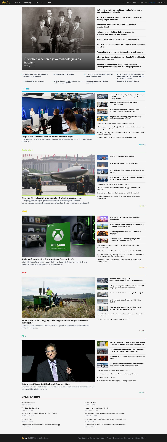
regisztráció (161, 2)
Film (49, 2)
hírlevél (140, 2)
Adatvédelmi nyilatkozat (86, 438)
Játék (36, 2)
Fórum (109, 438)
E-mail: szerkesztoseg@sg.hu (123, 438)
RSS (134, 2)
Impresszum (100, 438)
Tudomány (27, 2)
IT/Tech (17, 2)
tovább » (142, 145)
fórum (129, 2)
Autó (43, 2)
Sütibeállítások (140, 438)
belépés (152, 2)
